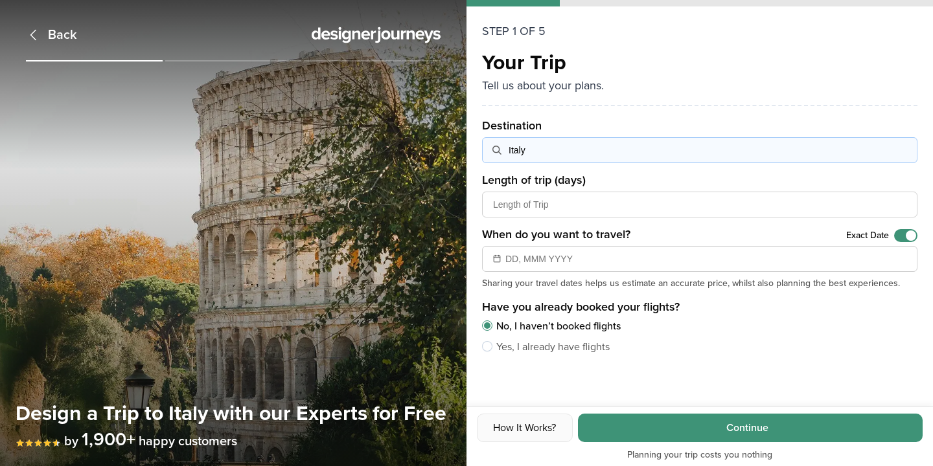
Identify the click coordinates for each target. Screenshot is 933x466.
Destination (512, 125)
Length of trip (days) (534, 180)
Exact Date (867, 235)
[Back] (51, 35)
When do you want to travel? (556, 234)
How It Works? (524, 427)
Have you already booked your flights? (581, 307)
